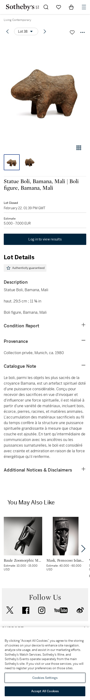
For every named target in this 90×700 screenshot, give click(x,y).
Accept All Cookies (45, 691)
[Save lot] (72, 32)
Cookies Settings (45, 678)
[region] (45, 663)
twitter (9, 610)
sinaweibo (80, 610)
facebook (25, 610)
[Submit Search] (46, 7)
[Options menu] (26, 31)
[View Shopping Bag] (71, 7)
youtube (61, 610)
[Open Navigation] (84, 7)
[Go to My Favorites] (58, 7)
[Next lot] (44, 31)
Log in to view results (45, 239)
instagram (41, 610)
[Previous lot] (7, 31)
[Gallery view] (78, 147)
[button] (45, 90)
